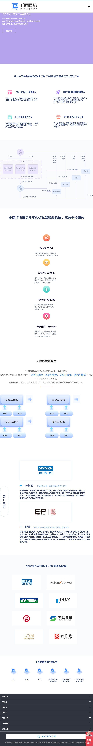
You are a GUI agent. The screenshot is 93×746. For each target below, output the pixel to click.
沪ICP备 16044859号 (33, 742)
